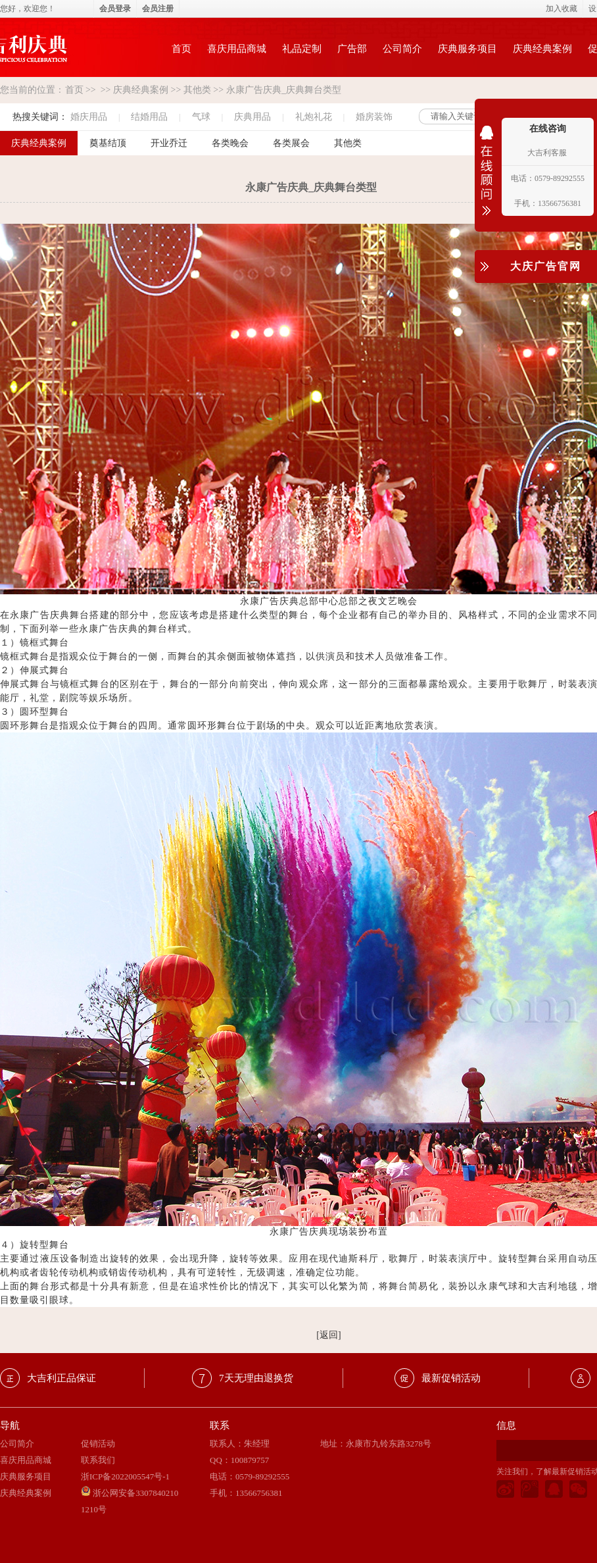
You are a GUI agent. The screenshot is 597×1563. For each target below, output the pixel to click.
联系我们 (98, 1460)
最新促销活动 (451, 1378)
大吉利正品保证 (61, 1378)
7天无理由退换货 (256, 1378)
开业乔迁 (169, 143)
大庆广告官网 (545, 266)
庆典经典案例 (542, 48)
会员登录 (115, 8)
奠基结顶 (107, 143)
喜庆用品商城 (236, 48)
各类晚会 (230, 143)
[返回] (328, 1335)
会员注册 (158, 8)
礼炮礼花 (313, 117)
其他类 (197, 90)
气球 (201, 117)
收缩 (486, 179)
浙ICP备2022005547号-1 (125, 1476)
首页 (181, 48)
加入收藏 (561, 8)
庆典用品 (252, 117)
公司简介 (402, 48)
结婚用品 (149, 117)
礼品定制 (302, 48)
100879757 (250, 1460)
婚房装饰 (374, 117)
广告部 (352, 48)
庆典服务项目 (467, 48)
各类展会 (291, 143)
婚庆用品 (88, 117)
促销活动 (98, 1443)
